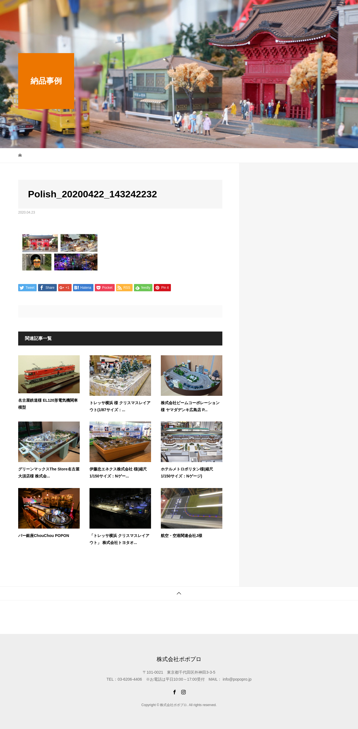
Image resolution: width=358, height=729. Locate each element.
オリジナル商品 (255, 9)
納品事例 (226, 9)
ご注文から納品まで (294, 9)
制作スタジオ (199, 9)
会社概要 (328, 9)
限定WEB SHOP (164, 9)
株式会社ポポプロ (40, 10)
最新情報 (134, 9)
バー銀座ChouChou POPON (43, 535)
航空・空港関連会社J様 (181, 535)
